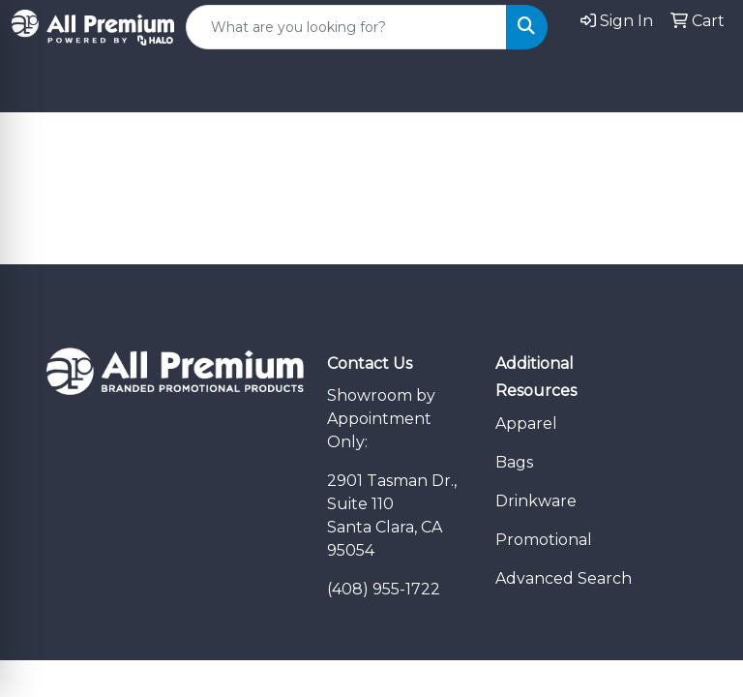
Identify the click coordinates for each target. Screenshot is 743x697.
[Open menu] (704, 83)
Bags (514, 462)
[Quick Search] (346, 27)
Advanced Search (563, 578)
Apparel (526, 423)
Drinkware (536, 501)
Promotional (543, 539)
